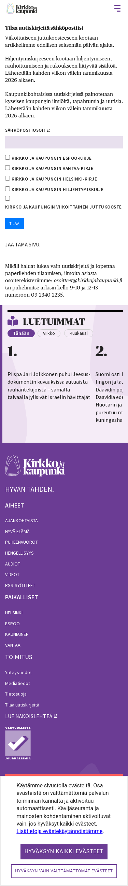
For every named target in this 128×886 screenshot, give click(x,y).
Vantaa (12, 645)
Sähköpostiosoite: (27, 130)
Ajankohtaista (21, 520)
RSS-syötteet (20, 585)
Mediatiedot (17, 683)
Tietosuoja (16, 694)
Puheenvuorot (21, 542)
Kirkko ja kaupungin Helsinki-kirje (54, 179)
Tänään (21, 333)
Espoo (12, 623)
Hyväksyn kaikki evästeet (64, 851)
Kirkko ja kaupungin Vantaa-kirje (52, 168)
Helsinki (14, 613)
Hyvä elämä (17, 531)
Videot (12, 574)
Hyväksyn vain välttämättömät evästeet (64, 871)
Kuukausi (79, 333)
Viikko (49, 333)
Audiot (12, 564)
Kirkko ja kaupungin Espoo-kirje (52, 158)
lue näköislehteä (28, 716)
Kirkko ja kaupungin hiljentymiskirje (57, 189)
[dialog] (64, 831)
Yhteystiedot (18, 672)
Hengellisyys (19, 553)
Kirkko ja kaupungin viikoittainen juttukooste (63, 207)
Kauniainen (17, 634)
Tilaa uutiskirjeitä (22, 705)
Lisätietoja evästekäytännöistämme (59, 831)
